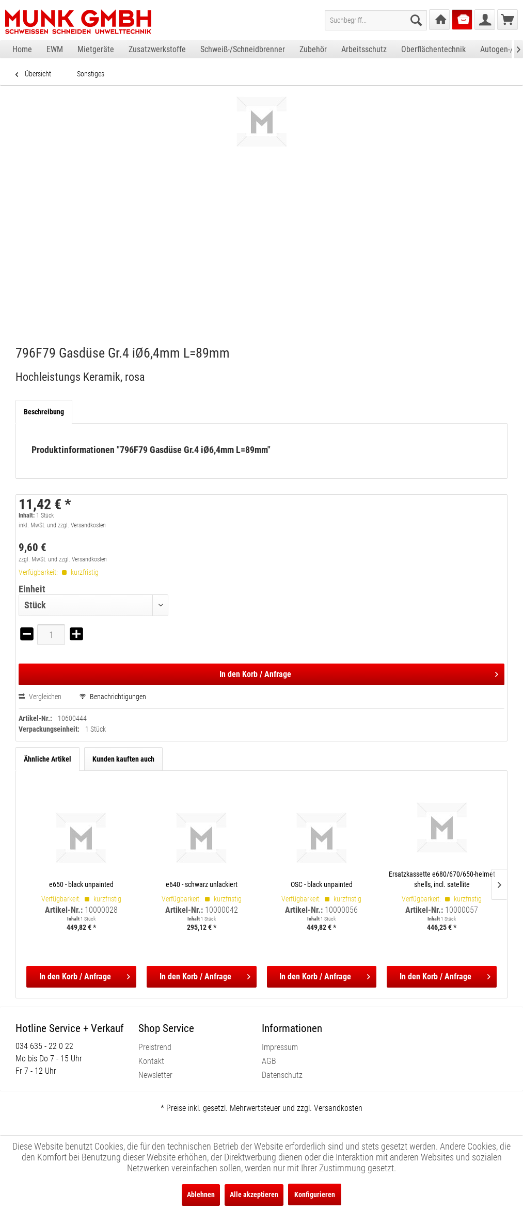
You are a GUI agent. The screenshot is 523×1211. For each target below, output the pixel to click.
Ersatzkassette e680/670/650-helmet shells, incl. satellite (442, 879)
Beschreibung (44, 412)
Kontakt (151, 1061)
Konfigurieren (314, 1194)
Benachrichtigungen (113, 696)
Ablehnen (201, 1194)
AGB (269, 1061)
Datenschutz (282, 1075)
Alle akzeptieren (254, 1194)
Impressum (280, 1047)
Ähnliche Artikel (47, 759)
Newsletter (155, 1075)
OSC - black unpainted (322, 884)
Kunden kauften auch (123, 759)
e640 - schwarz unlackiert (201, 884)
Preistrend (154, 1047)
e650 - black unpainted (81, 884)
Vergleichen (40, 696)
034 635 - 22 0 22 (44, 1046)
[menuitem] (376, 20)
